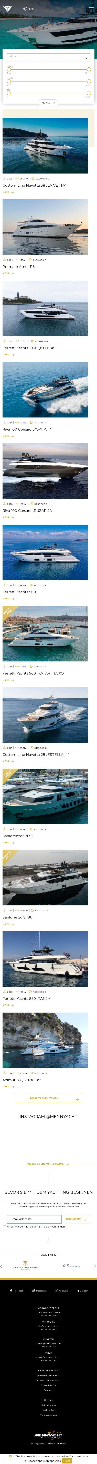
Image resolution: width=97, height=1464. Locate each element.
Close (67, 1460)
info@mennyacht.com (48, 1312)
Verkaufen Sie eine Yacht (48, 1375)
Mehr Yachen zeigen (44, 1098)
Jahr (9, 90)
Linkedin (83, 1290)
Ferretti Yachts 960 (19, 592)
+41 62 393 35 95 (48, 1315)
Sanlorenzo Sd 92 (18, 836)
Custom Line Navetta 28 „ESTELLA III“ (36, 754)
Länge (10, 66)
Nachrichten (48, 1410)
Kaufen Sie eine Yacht (48, 1370)
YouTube (61, 1290)
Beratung (48, 1390)
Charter (48, 1339)
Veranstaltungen (48, 1415)
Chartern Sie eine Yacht (48, 1380)
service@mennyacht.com (48, 1357)
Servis (48, 1353)
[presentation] (2, 1266)
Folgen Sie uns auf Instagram (45, 1164)
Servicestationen (49, 1385)
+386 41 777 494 (49, 1346)
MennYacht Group (49, 1308)
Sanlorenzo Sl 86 (17, 917)
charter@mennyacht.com (48, 1343)
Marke (13, 56)
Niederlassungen (49, 1405)
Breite (10, 78)
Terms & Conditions (56, 1443)
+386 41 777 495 (48, 1360)
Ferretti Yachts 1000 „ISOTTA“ (29, 348)
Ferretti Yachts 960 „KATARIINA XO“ (34, 673)
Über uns (48, 1400)
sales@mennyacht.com (48, 1326)
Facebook (14, 1290)
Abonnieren (73, 1219)
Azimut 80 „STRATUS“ (22, 1080)
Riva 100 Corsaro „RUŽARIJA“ (28, 510)
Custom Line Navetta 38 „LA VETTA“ (34, 185)
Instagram (38, 1290)
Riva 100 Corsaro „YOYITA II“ (27, 429)
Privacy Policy (38, 1443)
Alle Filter (46, 103)
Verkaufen (48, 1322)
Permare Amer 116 (19, 267)
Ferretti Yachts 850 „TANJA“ (27, 998)
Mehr (6, 192)
